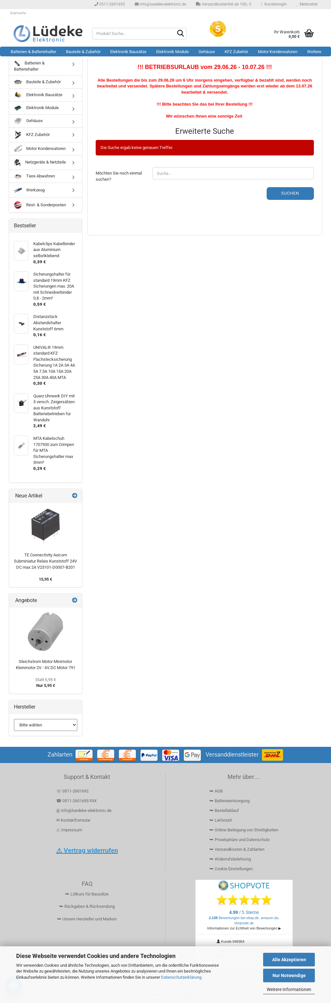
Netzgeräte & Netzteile (40, 162)
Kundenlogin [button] (274, 4)
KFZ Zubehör (236, 51)
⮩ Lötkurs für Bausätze (87, 894)
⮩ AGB (216, 791)
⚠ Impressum (69, 829)
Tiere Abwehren (34, 176)
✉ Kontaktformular (73, 820)
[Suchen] (181, 34)
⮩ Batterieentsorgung (229, 800)
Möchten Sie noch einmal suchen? (119, 176)
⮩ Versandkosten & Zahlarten (236, 849)
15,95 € (45, 579)
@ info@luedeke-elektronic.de (84, 810)
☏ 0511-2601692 (72, 791)
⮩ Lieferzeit (220, 820)
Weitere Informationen (289, 989)
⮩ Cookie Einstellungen (231, 868)
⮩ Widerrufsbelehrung (230, 859)
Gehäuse (206, 51)
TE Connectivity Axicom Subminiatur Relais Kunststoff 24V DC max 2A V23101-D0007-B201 (45, 561)
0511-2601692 (109, 4)
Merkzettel (306, 4)
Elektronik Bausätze (128, 51)
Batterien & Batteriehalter (33, 51)
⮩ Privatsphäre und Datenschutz (239, 839)
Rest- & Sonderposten (40, 205)
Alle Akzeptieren (289, 959)
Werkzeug (29, 190)
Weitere (314, 51)
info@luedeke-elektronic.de (160, 4)
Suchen (290, 193)
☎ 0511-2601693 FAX (77, 800)
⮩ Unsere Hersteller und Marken (87, 919)
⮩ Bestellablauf (224, 810)
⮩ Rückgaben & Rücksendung (87, 906)
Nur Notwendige (289, 975)
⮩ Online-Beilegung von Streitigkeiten (243, 829)
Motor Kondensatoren (277, 51)
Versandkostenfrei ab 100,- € (223, 4)
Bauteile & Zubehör (83, 51)
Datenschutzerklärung (181, 977)
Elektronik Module (172, 51)
